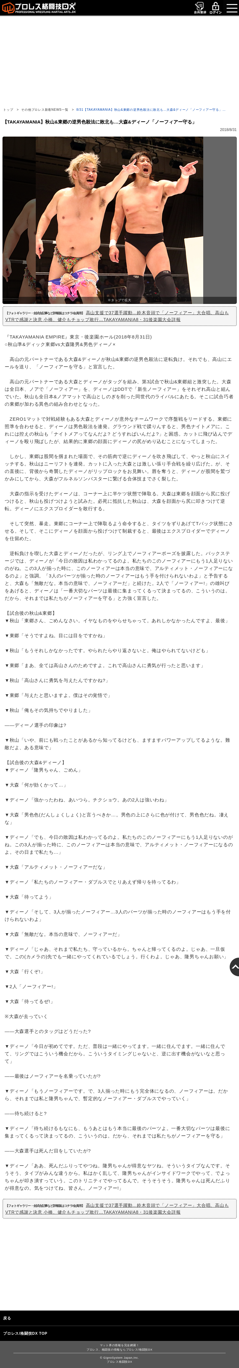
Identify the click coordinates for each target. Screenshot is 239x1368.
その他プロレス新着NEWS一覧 (44, 109)
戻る (7, 1318)
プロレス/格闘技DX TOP (25, 1333)
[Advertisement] (119, 60)
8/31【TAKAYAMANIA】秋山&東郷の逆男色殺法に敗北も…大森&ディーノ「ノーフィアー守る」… (151, 109)
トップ (8, 109)
